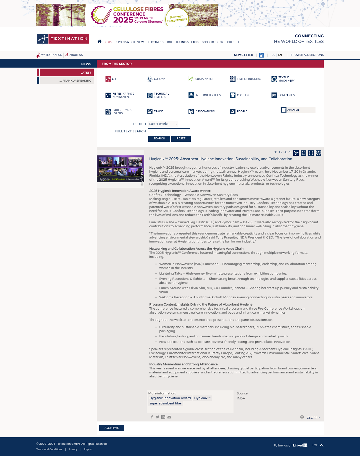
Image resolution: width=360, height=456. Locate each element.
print (302, 417)
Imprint (88, 449)
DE (273, 55)
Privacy (73, 449)
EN (280, 55)
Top (315, 445)
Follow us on (291, 445)
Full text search (130, 131)
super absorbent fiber (166, 403)
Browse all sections (307, 55)
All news (111, 427)
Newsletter (243, 55)
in (163, 417)
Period (139, 124)
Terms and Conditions (49, 449)
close (312, 418)
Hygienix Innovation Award (170, 398)
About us (76, 55)
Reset (181, 138)
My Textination (51, 55)
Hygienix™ (202, 398)
